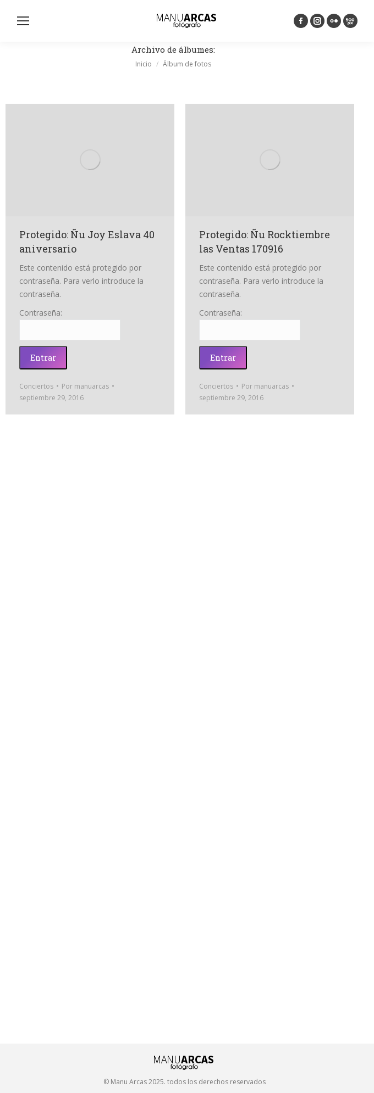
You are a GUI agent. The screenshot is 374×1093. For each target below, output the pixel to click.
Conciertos (36, 386)
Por (85, 386)
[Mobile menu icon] (23, 20)
